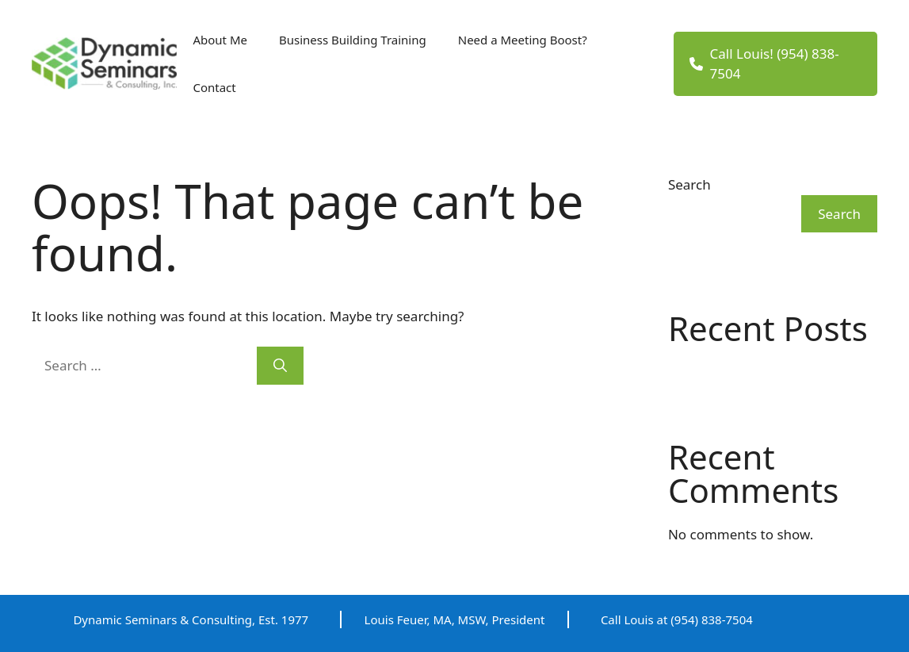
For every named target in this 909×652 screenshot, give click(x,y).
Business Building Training (352, 40)
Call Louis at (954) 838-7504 (677, 619)
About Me (220, 40)
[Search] (280, 366)
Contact (214, 87)
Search (689, 184)
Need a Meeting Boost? (522, 40)
